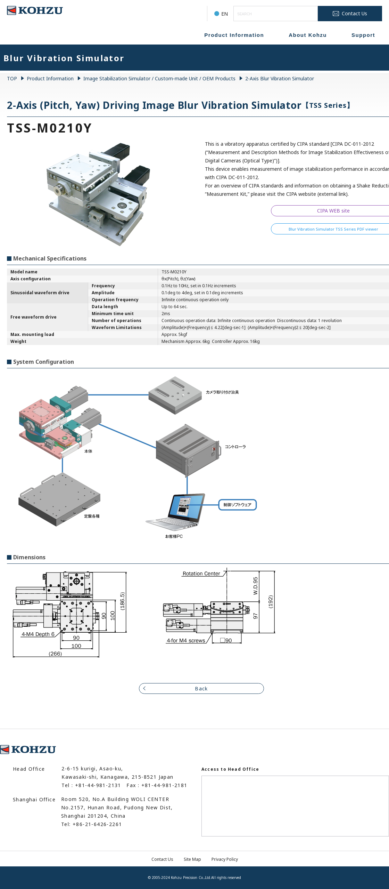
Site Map (192, 859)
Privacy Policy (225, 859)
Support (363, 35)
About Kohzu (308, 35)
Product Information (234, 35)
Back (201, 688)
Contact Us (162, 859)
